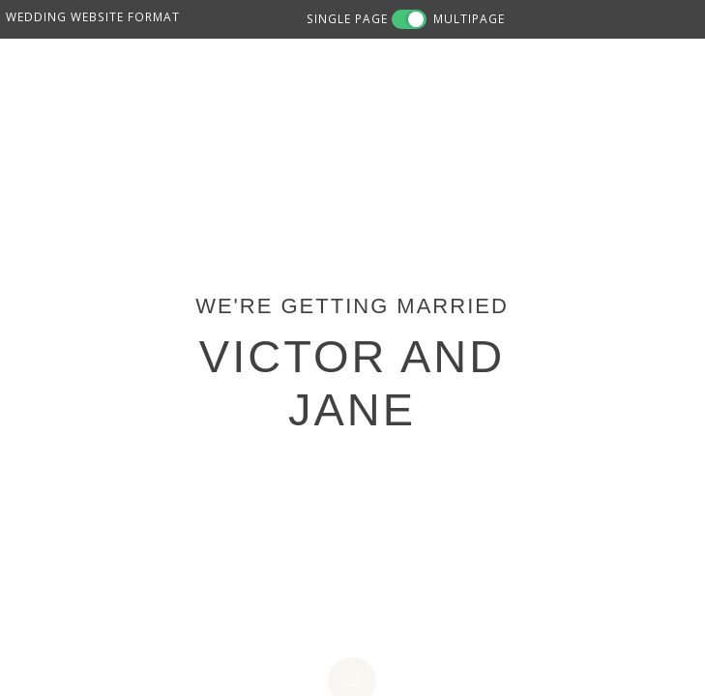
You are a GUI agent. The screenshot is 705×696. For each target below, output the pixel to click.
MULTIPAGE (469, 18)
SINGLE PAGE (347, 18)
